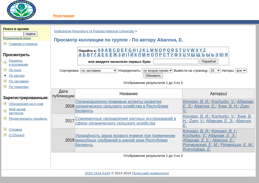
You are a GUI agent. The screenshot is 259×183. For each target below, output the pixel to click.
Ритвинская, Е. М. (200, 145)
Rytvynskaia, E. (197, 149)
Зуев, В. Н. (228, 106)
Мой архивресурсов (17, 111)
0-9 (100, 50)
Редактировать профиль (28, 118)
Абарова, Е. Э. (219, 121)
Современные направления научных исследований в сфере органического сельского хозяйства (125, 120)
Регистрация (63, 16)
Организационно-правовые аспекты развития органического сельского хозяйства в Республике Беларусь (122, 106)
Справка (15, 129)
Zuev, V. (196, 121)
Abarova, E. (204, 106)
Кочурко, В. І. (224, 131)
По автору (17, 76)
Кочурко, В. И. (196, 101)
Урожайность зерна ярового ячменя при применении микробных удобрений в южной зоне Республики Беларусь (125, 140)
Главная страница (23, 44)
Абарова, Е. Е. (196, 140)
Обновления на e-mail (26, 104)
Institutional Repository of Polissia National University (94, 31)
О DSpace (17, 135)
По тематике (19, 87)
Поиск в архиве (16, 29)
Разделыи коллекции (18, 62)
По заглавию (19, 81)
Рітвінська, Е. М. (236, 145)
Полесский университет (150, 173)
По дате (15, 70)
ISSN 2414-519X (97, 173)
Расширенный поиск (17, 38)
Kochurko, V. (223, 101)
